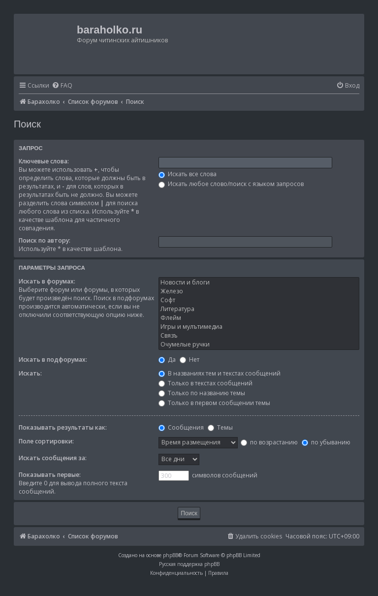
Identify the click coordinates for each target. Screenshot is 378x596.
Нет (189, 359)
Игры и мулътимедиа (258, 326)
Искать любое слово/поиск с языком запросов (231, 184)
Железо (258, 291)
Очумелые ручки (258, 344)
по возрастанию (269, 442)
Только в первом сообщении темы (214, 403)
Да (167, 359)
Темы (220, 427)
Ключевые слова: (44, 161)
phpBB (170, 555)
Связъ (258, 335)
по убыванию (326, 442)
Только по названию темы (201, 393)
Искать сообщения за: (53, 458)
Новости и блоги (258, 282)
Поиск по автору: (44, 240)
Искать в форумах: (47, 281)
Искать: (30, 373)
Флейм (258, 318)
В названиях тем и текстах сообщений (219, 373)
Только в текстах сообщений (205, 383)
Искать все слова (187, 174)
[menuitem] (62, 86)
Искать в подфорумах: (53, 359)
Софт (258, 300)
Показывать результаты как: (63, 427)
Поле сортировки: (46, 441)
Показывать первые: (50, 475)
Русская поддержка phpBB (189, 564)
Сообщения (181, 427)
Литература (258, 309)
